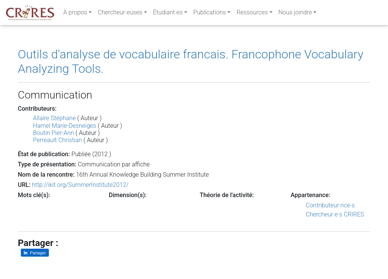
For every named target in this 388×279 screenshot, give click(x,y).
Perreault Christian (57, 140)
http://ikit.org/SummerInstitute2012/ (80, 184)
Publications (209, 13)
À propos (75, 13)
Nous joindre (295, 13)
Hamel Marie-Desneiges (64, 125)
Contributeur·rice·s (330, 205)
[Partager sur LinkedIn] (35, 253)
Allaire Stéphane (54, 118)
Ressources (252, 13)
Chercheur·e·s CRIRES (335, 214)
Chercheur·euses (120, 13)
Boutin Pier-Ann (53, 132)
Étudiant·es (168, 13)
